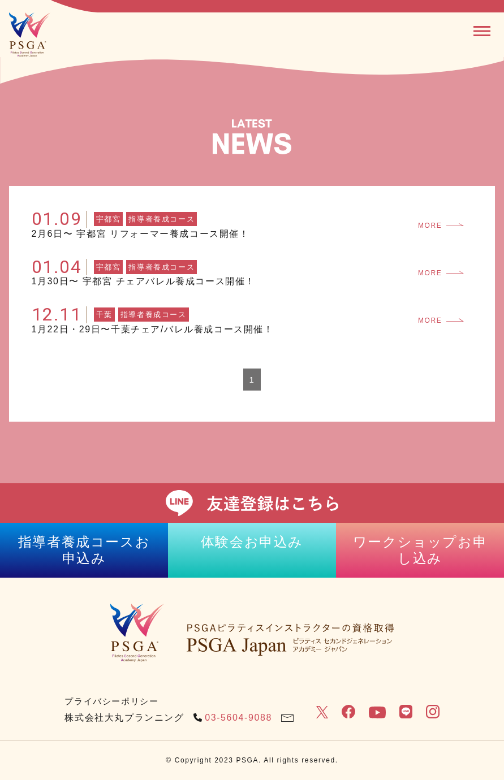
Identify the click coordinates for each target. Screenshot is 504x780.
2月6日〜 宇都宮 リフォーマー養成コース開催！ (140, 234)
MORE (441, 225)
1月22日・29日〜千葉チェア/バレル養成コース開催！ (153, 329)
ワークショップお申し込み (420, 550)
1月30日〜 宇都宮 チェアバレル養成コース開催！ (144, 281)
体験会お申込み (252, 541)
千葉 (104, 314)
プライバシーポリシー (111, 701)
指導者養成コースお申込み (84, 550)
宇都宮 (108, 219)
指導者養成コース (161, 219)
